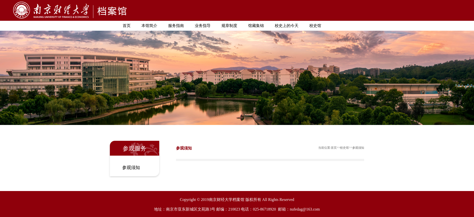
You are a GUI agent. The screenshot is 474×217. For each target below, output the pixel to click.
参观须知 (131, 167)
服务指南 (176, 26)
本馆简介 (149, 26)
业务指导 (203, 26)
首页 (127, 26)
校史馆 (315, 26)
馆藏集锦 (256, 26)
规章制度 (229, 26)
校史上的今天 (286, 26)
